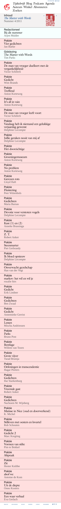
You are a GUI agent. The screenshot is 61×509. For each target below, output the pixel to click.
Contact (38, 504)
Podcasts (38, 3)
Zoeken (17, 10)
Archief (23, 504)
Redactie (6, 504)
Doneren (30, 504)
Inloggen (57, 0)
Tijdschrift (19, 3)
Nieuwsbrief (46, 504)
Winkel (28, 7)
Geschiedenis (15, 504)
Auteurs (17, 7)
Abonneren (40, 7)
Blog (29, 3)
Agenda (49, 3)
